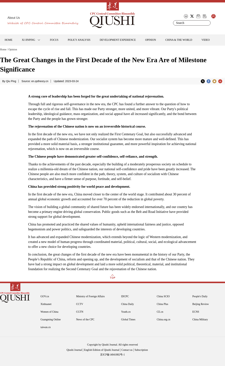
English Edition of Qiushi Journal (101, 350)
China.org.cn (163, 319)
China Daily (127, 304)
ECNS (195, 311)
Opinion (12, 49)
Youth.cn (125, 311)
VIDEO (206, 40)
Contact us (127, 350)
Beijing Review (200, 304)
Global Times (128, 319)
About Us (14, 17)
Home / (4, 49)
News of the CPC (85, 319)
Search (207, 22)
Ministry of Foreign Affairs (90, 296)
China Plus (162, 304)
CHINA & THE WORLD (178, 40)
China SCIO (163, 296)
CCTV (79, 304)
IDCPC (125, 296)
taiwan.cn (45, 327)
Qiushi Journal (74, 350)
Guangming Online (50, 319)
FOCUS (54, 40)
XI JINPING (28, 40)
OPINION (150, 40)
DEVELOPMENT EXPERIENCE (118, 40)
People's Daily (200, 296)
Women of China (49, 311)
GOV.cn (44, 296)
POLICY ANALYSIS (79, 40)
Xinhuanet (45, 304)
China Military (200, 319)
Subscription (141, 350)
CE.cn (160, 311)
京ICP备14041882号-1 (112, 354)
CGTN (79, 311)
